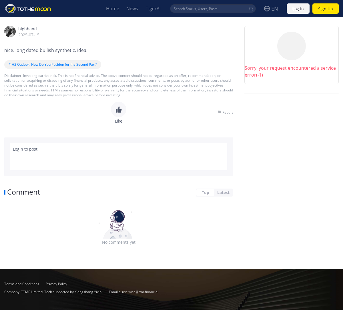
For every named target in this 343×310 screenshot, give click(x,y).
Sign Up (325, 8)
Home (112, 8)
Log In (298, 8)
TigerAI (153, 8)
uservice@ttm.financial (140, 291)
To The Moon (28, 8)
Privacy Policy (56, 283)
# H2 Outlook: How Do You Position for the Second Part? (53, 64)
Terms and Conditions (22, 283)
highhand (27, 28)
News (132, 8)
